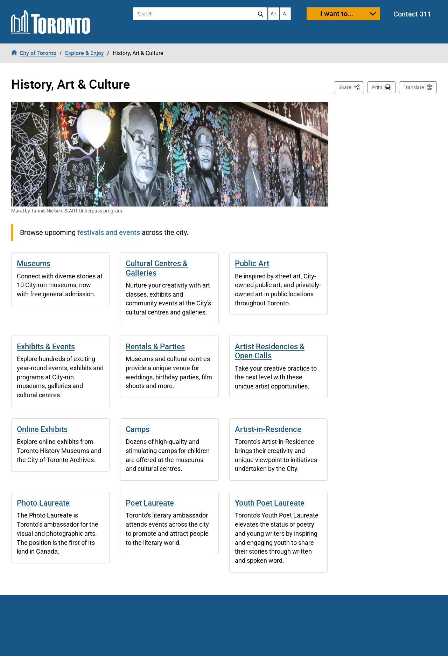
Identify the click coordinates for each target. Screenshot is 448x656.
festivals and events (108, 232)
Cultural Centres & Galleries (157, 267)
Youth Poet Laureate (269, 503)
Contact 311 (412, 14)
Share (351, 86)
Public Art (252, 263)
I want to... (337, 13)
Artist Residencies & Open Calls (269, 350)
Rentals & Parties (155, 346)
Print (377, 87)
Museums (33, 263)
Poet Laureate (150, 503)
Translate (414, 87)
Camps (137, 429)
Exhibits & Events (46, 346)
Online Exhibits (42, 429)
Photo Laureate (43, 503)
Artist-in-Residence (268, 429)
